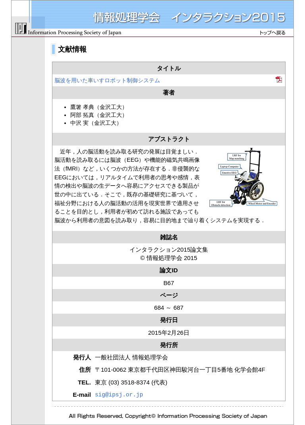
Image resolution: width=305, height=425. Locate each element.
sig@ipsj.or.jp (119, 395)
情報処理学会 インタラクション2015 (152, 18)
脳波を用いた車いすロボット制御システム (107, 80)
